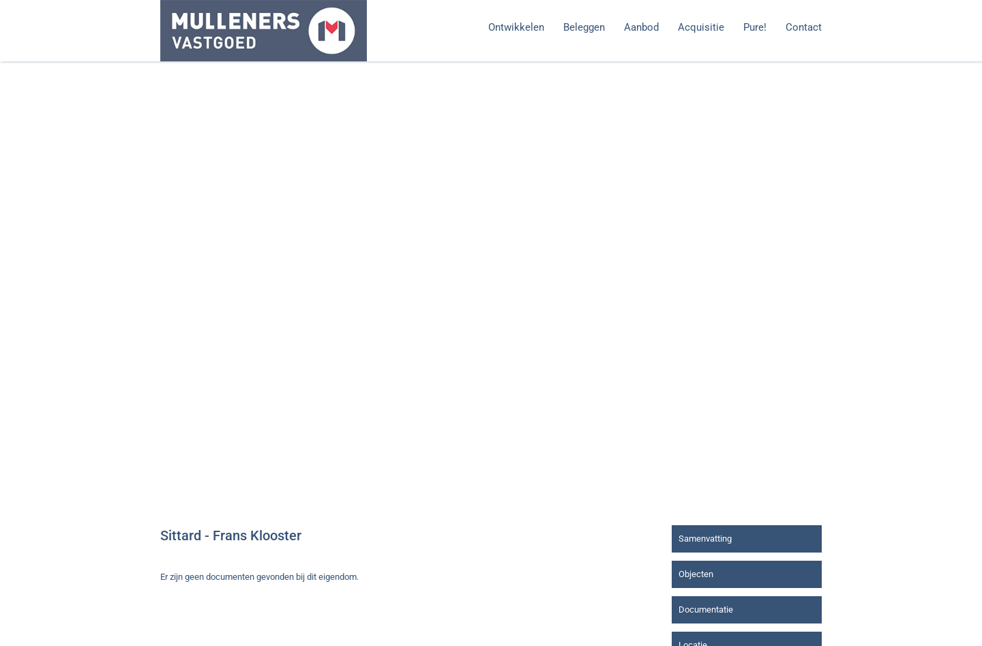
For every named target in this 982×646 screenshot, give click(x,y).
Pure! (755, 27)
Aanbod (641, 27)
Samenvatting (705, 538)
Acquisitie (701, 27)
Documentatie (706, 609)
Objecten (696, 574)
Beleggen (584, 27)
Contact (804, 27)
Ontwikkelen (516, 27)
